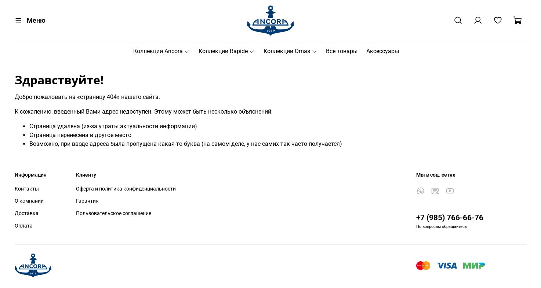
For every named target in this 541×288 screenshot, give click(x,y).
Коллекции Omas (290, 51)
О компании (29, 201)
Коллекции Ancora (161, 51)
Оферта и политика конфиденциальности (126, 189)
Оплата (24, 226)
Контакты (27, 189)
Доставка (27, 213)
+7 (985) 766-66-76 (449, 217)
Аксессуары (382, 51)
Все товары (341, 51)
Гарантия (87, 201)
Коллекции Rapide (227, 51)
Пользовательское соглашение (113, 213)
